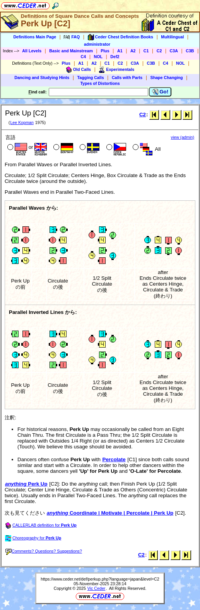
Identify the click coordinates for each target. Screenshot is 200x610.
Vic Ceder (96, 588)
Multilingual (172, 36)
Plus (105, 50)
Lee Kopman (21, 122)
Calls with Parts (127, 77)
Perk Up (26, 484)
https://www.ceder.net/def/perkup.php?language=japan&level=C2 (100, 579)
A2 (133, 50)
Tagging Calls (90, 77)
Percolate (114, 459)
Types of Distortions (100, 83)
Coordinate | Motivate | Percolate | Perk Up (110, 513)
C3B (190, 50)
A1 (120, 50)
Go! (160, 92)
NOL (98, 56)
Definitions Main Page (34, 36)
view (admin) (182, 137)
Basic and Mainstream (71, 50)
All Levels (31, 50)
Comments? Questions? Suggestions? (43, 551)
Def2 (114, 56)
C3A (174, 50)
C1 (146, 50)
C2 (159, 50)
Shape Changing (166, 77)
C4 (83, 56)
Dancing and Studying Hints (41, 77)
